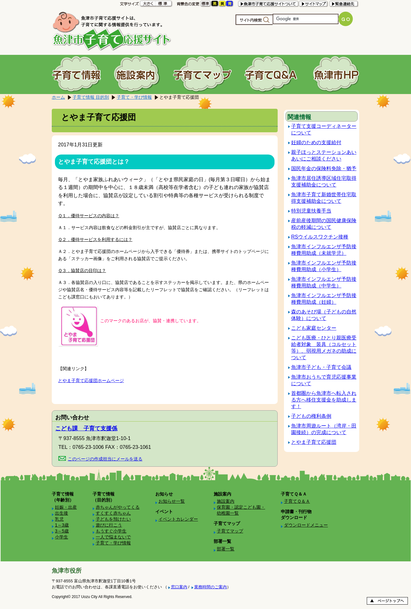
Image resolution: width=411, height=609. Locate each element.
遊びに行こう (109, 525)
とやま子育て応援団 (313, 442)
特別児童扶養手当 (311, 210)
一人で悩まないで (113, 536)
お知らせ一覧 (171, 501)
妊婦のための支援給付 (316, 142)
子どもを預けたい (113, 519)
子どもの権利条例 (311, 416)
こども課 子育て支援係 (86, 428)
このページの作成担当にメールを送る (105, 458)
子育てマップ (230, 530)
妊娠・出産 (66, 507)
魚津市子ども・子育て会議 (321, 367)
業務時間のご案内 (210, 587)
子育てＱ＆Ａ (297, 501)
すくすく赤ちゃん (113, 513)
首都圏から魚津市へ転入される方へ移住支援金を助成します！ (323, 400)
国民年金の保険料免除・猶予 (323, 168)
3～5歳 (62, 530)
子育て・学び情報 (134, 97)
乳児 (59, 519)
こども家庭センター (313, 328)
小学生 (61, 536)
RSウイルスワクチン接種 (319, 236)
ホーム (58, 97)
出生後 (61, 513)
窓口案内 (179, 587)
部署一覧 (225, 548)
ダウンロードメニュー (306, 525)
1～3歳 (62, 525)
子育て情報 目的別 (90, 97)
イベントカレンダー (178, 519)
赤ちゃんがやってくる (118, 507)
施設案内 (225, 501)
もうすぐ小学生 (111, 530)
